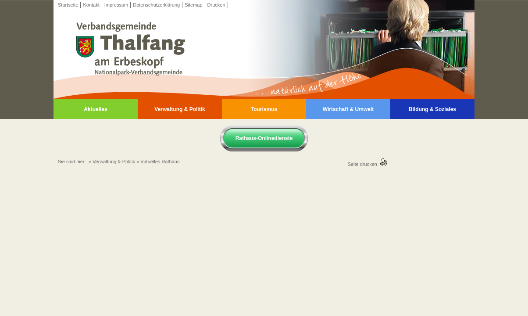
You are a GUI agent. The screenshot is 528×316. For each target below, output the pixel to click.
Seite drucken (364, 164)
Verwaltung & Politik (179, 109)
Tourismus (264, 109)
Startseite (68, 4)
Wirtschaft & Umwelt (348, 109)
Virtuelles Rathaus (159, 161)
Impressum (116, 4)
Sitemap (193, 4)
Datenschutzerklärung (156, 4)
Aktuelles (95, 109)
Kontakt (91, 4)
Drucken (216, 4)
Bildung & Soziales (432, 109)
